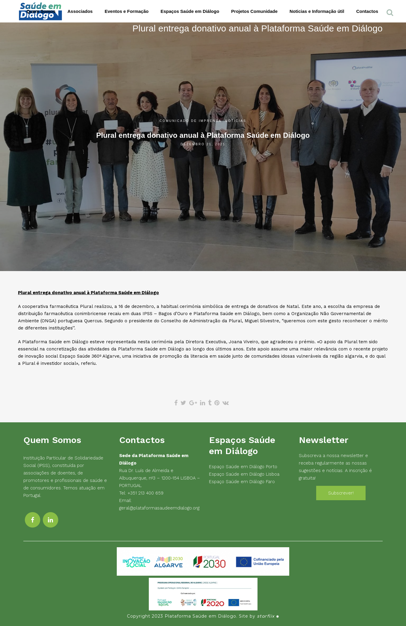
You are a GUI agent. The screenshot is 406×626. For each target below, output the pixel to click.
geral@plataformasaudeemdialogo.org (159, 508)
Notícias (235, 121)
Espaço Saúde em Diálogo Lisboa (244, 474)
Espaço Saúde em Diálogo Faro (242, 481)
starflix (266, 616)
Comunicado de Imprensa (191, 121)
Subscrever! (341, 493)
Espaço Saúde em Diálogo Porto (243, 466)
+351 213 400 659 (145, 493)
